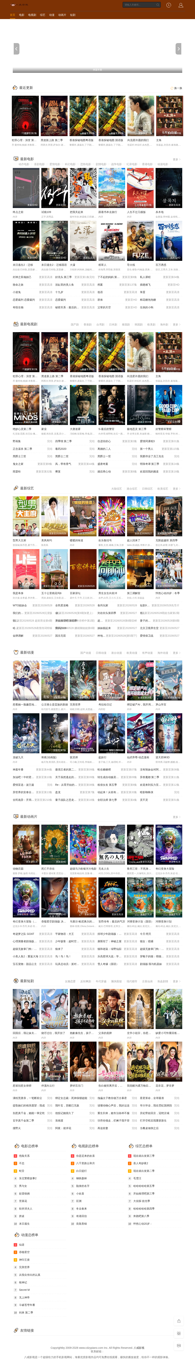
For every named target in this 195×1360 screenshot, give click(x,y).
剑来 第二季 (23, 1312)
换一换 (176, 88)
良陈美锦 (79, 1224)
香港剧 (88, 324)
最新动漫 (27, 652)
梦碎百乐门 (76, 1085)
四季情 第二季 (75, 441)
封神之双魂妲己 (32, 277)
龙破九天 (18, 757)
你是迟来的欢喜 (83, 1156)
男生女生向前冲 (107, 593)
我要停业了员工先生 (160, 456)
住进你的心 (117, 441)
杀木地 (160, 212)
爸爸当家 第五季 (160, 613)
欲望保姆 (22, 1193)
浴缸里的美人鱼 (75, 285)
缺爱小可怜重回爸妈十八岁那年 (174, 1033)
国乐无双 (75, 636)
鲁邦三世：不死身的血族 (141, 868)
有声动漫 (147, 652)
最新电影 (27, 159)
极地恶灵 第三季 (136, 429)
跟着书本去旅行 (107, 212)
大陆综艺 (116, 488)
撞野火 (32, 1128)
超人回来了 (133, 540)
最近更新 (26, 88)
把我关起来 (76, 212)
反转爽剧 (85, 981)
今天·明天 (160, 934)
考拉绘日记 (105, 704)
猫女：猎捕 (160, 941)
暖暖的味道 (76, 540)
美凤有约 (46, 540)
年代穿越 (101, 981)
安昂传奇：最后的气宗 (111, 921)
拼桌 (19, 1216)
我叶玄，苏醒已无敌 (75, 1106)
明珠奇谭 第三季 (160, 464)
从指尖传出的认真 (27, 1275)
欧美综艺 (162, 488)
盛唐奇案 (117, 464)
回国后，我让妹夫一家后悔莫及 (31, 1033)
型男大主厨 (19, 540)
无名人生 (103, 868)
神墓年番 (32, 770)
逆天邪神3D (163, 757)
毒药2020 (75, 449)
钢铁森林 (79, 1178)
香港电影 (147, 164)
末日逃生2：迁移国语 (54, 264)
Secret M (22, 1290)
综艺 (42, 14)
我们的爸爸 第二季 (32, 613)
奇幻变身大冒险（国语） (27, 921)
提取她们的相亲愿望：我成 (32, 1106)
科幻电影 (70, 164)
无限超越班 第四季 (167, 540)
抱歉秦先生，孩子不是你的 (86, 1033)
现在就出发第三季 (141, 1156)
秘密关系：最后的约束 (75, 307)
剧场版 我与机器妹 (160, 964)
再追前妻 (117, 1128)
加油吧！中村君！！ (32, 777)
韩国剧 (139, 324)
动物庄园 (18, 868)
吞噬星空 (22, 1252)
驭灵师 (74, 757)
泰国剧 (126, 324)
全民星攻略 (75, 605)
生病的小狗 (160, 307)
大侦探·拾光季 (139, 1201)
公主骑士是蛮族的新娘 (54, 704)
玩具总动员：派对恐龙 (75, 964)
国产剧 (75, 324)
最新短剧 (27, 981)
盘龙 (75, 792)
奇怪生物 (32, 307)
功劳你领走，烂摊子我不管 (117, 1121)
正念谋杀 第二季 (32, 449)
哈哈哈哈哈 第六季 (32, 628)
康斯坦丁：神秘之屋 (117, 941)
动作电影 (24, 164)
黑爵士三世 (32, 456)
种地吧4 (117, 636)
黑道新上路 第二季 (52, 140)
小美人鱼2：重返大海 (32, 956)
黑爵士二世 (75, 456)
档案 (117, 285)
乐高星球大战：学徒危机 (117, 956)
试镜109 (46, 212)
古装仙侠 (147, 981)
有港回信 (79, 1216)
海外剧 (164, 324)
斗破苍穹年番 (24, 1305)
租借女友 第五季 (117, 785)
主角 (158, 140)
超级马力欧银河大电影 (83, 868)
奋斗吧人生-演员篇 (75, 613)
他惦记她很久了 (75, 1113)
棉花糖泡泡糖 (160, 300)
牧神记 (20, 1282)
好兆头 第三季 (75, 277)
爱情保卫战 (160, 636)
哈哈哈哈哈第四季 (141, 1209)
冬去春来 (79, 1209)
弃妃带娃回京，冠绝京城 (160, 1113)
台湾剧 (100, 324)
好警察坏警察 (164, 429)
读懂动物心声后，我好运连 (117, 1106)
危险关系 (22, 1156)
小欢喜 (77, 1193)
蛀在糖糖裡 (117, 770)
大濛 (72, 264)
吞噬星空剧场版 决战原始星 (57, 921)
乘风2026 (75, 628)
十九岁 (75, 292)
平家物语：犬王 (75, 934)
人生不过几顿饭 (136, 212)
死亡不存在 (48, 868)
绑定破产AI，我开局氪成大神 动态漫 (148, 704)
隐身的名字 (80, 1186)
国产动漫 (85, 652)
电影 (21, 14)
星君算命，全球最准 (160, 1098)
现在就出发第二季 (141, 1171)
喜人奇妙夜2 (138, 1163)
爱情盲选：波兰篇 (32, 785)
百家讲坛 (75, 593)
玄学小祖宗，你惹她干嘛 (141, 1033)
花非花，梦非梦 (165, 1085)
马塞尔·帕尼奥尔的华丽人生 (86, 921)
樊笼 (75, 472)
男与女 (20, 1186)
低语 (117, 292)
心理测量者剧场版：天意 (32, 941)
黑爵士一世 (117, 456)
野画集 (32, 441)
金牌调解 (32, 636)
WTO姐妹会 (32, 605)
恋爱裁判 (75, 300)
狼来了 (75, 949)
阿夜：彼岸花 (75, 1128)
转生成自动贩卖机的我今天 (117, 777)
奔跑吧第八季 (138, 1216)
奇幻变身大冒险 (165, 868)
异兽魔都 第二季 (160, 777)
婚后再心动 (117, 472)
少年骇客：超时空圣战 (75, 941)
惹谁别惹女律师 (22, 1085)
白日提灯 (79, 1171)
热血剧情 (162, 981)
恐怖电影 (85, 164)
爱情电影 (55, 164)
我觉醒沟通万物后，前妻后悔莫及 (147, 1085)
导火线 (131, 264)
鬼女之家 (32, 464)
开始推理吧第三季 (141, 1193)
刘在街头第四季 (117, 613)
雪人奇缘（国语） (117, 964)
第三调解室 (133, 593)
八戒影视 (139, 1347)
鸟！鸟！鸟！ (75, 956)
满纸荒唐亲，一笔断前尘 (32, 1098)
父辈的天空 (117, 307)
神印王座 (22, 1260)
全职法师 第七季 (117, 800)
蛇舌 (19, 1171)
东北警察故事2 (25, 1178)
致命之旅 (32, 285)
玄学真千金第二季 (32, 1121)
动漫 (51, 14)
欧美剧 (151, 324)
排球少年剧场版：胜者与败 (117, 934)
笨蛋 (160, 292)
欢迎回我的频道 (160, 472)
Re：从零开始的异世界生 (75, 785)
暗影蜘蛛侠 (160, 792)
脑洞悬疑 (116, 981)
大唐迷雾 (75, 429)
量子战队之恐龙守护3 (75, 800)
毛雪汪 (134, 1178)
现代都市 (132, 981)
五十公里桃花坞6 (51, 593)
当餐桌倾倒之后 (160, 1128)
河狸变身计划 (164, 921)
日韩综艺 (147, 488)
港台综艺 (132, 488)
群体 (117, 300)
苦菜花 (20, 1201)
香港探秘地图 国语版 (110, 140)
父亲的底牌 (105, 1033)
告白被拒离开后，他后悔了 (114, 1085)
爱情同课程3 (160, 441)
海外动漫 (162, 652)
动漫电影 (162, 164)
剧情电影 (101, 164)
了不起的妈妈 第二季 (117, 277)
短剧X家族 (160, 605)
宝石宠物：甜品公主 (32, 964)
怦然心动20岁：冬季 (168, 593)
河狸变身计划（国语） (140, 921)
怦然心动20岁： (140, 1224)
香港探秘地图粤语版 (82, 140)
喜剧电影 (39, 164)
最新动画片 (28, 817)
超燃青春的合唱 (117, 621)
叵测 (76, 1201)
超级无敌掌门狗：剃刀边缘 (32, 949)
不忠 (19, 1163)
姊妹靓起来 (117, 628)
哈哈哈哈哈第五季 (141, 1186)
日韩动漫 (101, 652)
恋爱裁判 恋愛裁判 (32, 300)
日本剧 (113, 324)
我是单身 (18, 593)
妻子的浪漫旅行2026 (160, 621)
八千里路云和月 (83, 1163)
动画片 (62, 14)
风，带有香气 (75, 464)
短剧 (72, 14)
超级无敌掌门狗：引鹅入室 (160, 949)
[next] (178, 49)
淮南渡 (75, 1121)
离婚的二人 (117, 449)
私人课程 (160, 277)
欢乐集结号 (105, 540)
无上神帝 (22, 1297)
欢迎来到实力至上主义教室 (160, 785)
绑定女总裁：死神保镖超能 (75, 1098)
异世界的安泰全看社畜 (32, 792)
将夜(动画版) (48, 757)
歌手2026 (32, 621)
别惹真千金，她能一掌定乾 (32, 1113)
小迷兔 (32, 292)
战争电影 (116, 164)
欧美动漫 (132, 652)
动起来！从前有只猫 (117, 792)
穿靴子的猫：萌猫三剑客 (160, 956)
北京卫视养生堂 (160, 628)
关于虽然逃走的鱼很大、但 (75, 777)
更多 (177, 159)
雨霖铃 (32, 472)
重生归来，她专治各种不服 (117, 1113)
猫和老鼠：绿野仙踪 (117, 949)
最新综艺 (27, 488)
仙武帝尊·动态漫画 (138, 757)
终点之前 (18, 212)
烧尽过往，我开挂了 (53, 1033)
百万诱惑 (161, 264)
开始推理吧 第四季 (75, 621)
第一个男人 (160, 449)
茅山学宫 (161, 704)
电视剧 (32, 14)
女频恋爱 (70, 981)
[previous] (16, 49)
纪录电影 (132, 164)
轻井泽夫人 (23, 1209)
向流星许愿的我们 (138, 140)
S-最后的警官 (106, 429)
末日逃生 (22, 1224)
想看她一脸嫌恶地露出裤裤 (29, 704)
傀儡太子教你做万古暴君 (117, 1098)
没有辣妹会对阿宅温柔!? (160, 770)
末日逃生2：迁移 (23, 264)
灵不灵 (160, 800)
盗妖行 (102, 757)
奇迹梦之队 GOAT (32, 934)
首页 (12, 14)
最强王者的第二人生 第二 (75, 770)
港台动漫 (116, 652)
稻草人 (102, 264)
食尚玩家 (117, 605)
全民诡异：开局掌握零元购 (32, 800)
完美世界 (75, 704)
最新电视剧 (28, 324)
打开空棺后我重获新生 (160, 1121)
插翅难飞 (160, 285)
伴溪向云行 (48, 1085)
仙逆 (19, 1245)
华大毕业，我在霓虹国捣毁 (160, 1106)
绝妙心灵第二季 (22, 429)
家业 (44, 429)
